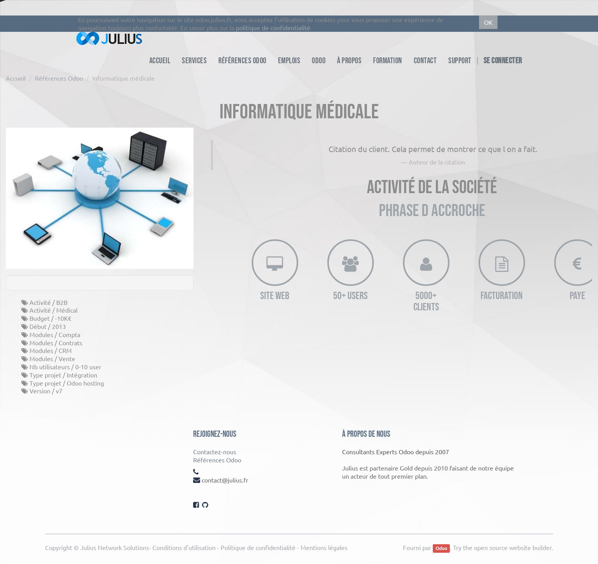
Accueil (16, 78)
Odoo (441, 548)
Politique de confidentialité (258, 547)
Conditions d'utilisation (184, 547)
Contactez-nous (214, 451)
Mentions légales (324, 547)
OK (488, 22)
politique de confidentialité (273, 27)
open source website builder (512, 547)
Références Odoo (59, 78)
